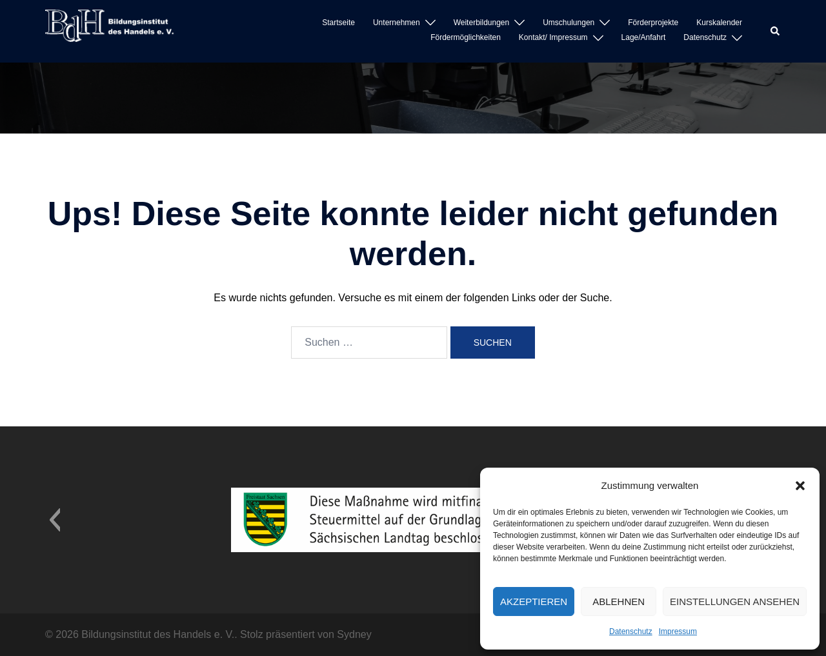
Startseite (338, 22)
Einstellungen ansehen (735, 601)
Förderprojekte (653, 22)
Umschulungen (568, 22)
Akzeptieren (533, 601)
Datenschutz (630, 631)
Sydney (354, 634)
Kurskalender (719, 22)
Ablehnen (618, 601)
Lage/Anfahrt (643, 37)
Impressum (678, 631)
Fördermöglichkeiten (465, 37)
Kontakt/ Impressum (553, 37)
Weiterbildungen (482, 22)
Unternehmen (396, 22)
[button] (800, 485)
